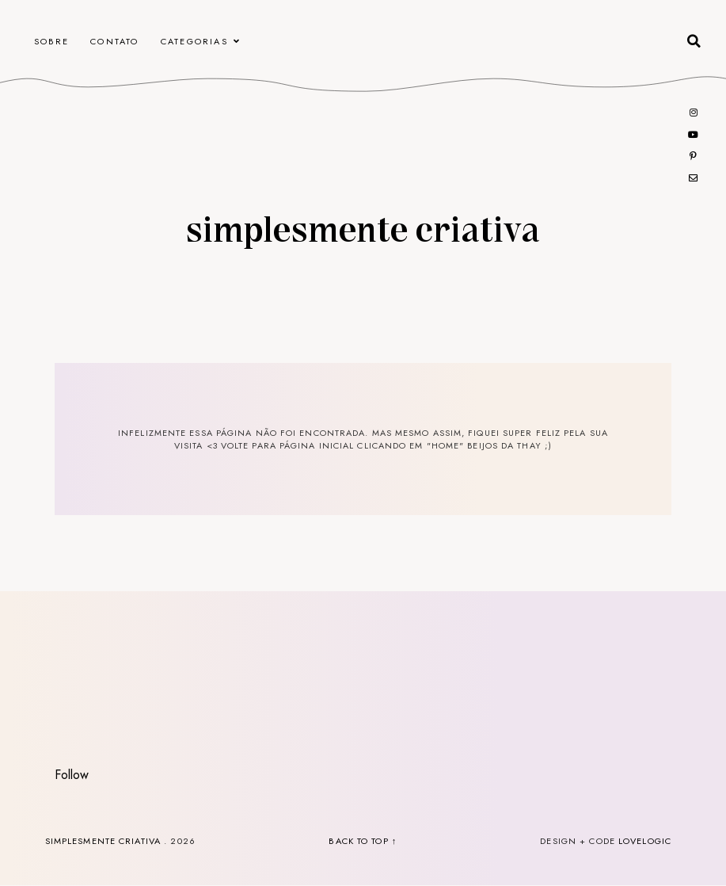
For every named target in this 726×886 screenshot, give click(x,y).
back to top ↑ (363, 840)
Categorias (194, 41)
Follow (72, 775)
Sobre (51, 41)
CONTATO (114, 41)
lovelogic (644, 840)
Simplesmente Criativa (362, 227)
